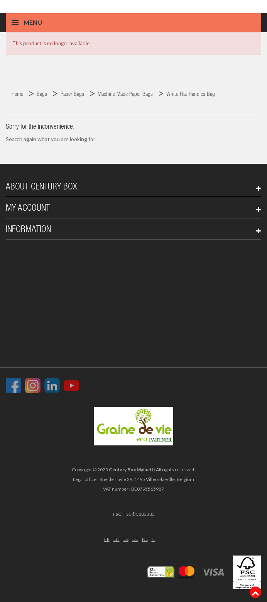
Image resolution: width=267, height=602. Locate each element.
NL (145, 539)
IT (153, 539)
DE (135, 539)
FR (107, 539)
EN (116, 539)
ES (125, 539)
